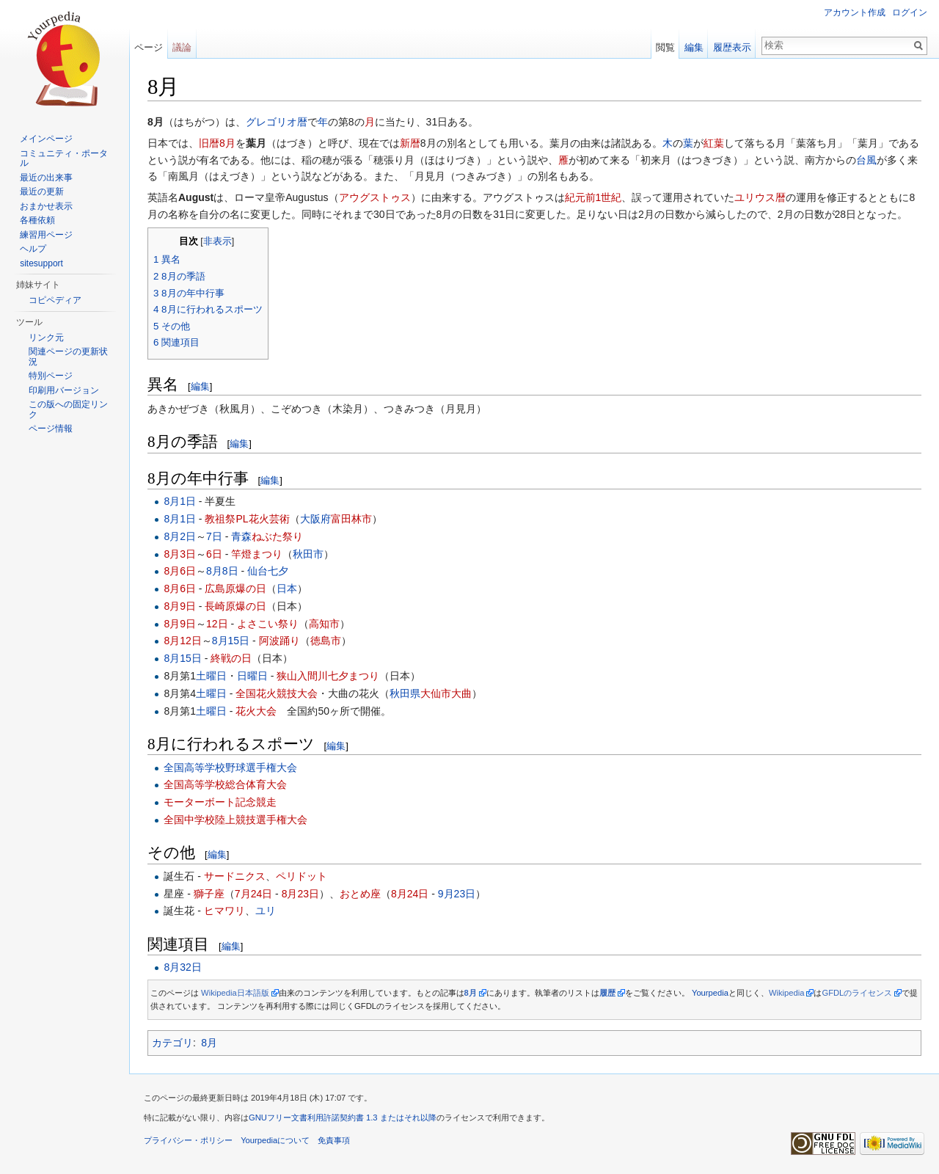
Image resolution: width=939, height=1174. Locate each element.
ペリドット (301, 876)
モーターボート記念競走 (220, 802)
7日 (214, 536)
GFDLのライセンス (857, 992)
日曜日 (252, 676)
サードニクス (235, 876)
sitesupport (41, 263)
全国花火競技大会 (276, 693)
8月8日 (222, 571)
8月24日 (409, 894)
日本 (287, 588)
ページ (148, 47)
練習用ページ (46, 235)
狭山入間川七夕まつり (328, 676)
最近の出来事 (46, 177)
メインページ (46, 139)
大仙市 (435, 693)
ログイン (909, 12)
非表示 (217, 241)
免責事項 (334, 1140)
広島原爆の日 (235, 588)
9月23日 (456, 894)
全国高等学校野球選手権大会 (230, 767)
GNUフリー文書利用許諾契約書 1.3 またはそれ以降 (342, 1117)
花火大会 (256, 711)
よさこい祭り (268, 624)
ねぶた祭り (277, 536)
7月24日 (253, 894)
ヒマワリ (224, 910)
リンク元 (46, 337)
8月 (209, 1043)
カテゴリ (172, 1043)
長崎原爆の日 (235, 606)
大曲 (461, 693)
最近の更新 (42, 191)
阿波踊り (279, 640)
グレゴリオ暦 (276, 122)
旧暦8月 (217, 143)
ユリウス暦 (760, 197)
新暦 (410, 143)
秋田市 (308, 554)
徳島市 (325, 640)
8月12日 (182, 640)
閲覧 (665, 47)
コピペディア (55, 300)
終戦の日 (231, 658)
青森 (241, 536)
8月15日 (230, 640)
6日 (214, 554)
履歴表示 (732, 47)
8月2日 (180, 536)
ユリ (265, 910)
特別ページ (51, 376)
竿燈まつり (256, 554)
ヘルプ (33, 249)
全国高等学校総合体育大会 (225, 784)
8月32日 (182, 967)
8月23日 (300, 894)
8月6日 (180, 571)
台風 (866, 160)
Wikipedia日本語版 (235, 992)
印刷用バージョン (64, 390)
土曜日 (211, 676)
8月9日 (180, 606)
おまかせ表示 (46, 206)
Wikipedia (787, 992)
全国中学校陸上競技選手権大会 (235, 819)
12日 (217, 624)
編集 (200, 386)
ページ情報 (51, 428)
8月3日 (180, 554)
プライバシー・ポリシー (188, 1140)
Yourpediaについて (275, 1140)
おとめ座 (360, 894)
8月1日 (180, 501)
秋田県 (405, 693)
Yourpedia (710, 992)
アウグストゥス (375, 197)
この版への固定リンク (68, 409)
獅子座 (209, 894)
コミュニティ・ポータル (64, 158)
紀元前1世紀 (593, 197)
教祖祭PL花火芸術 (247, 519)
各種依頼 (37, 220)
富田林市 (351, 519)
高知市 (324, 624)
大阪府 (315, 519)
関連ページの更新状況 (68, 356)
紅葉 (714, 143)
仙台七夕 (267, 571)
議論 (181, 47)
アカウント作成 (854, 12)
